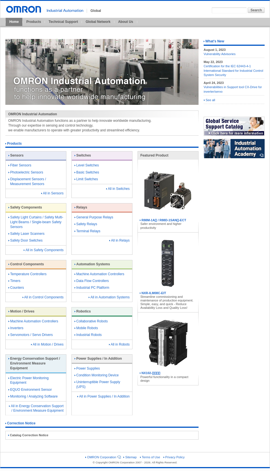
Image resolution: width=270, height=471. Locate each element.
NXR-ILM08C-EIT (168, 265)
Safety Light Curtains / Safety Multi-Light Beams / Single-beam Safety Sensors (35, 222)
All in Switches (118, 189)
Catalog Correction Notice (28, 435)
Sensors (15, 155)
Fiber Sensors (19, 165)
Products (33, 22)
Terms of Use (150, 457)
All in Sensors (52, 193)
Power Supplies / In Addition (98, 359)
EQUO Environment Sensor (30, 390)
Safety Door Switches (25, 240)
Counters (16, 288)
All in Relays (119, 240)
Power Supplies (87, 368)
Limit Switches (86, 179)
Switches (83, 155)
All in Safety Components (44, 250)
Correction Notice (20, 423)
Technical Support (63, 22)
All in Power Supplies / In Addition (103, 396)
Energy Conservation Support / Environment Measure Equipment (34, 363)
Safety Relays (86, 224)
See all (209, 100)
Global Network (98, 22)
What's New (214, 41)
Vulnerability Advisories (220, 54)
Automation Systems (92, 264)
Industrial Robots (88, 335)
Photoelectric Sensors (25, 172)
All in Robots (119, 344)
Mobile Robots (86, 328)
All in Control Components (43, 297)
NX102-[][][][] (168, 345)
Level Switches (87, 165)
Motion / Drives (21, 311)
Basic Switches (87, 172)
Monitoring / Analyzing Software (33, 396)
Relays (81, 207)
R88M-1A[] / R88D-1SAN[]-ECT (168, 192)
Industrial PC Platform (92, 288)
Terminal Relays (87, 231)
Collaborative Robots (91, 321)
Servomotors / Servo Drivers (30, 335)
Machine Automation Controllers (99, 274)
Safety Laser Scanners (26, 234)
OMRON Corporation (102, 457)
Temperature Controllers (27, 274)
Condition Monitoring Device (97, 375)
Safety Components (25, 207)
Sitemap (129, 457)
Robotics (83, 311)
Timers (14, 281)
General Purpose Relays (94, 217)
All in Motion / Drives (47, 344)
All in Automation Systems (109, 297)
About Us (125, 22)
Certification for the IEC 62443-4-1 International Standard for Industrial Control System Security (233, 70)
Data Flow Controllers (92, 281)
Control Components (26, 264)
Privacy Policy (174, 457)
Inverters (15, 328)
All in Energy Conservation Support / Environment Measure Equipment (36, 408)
